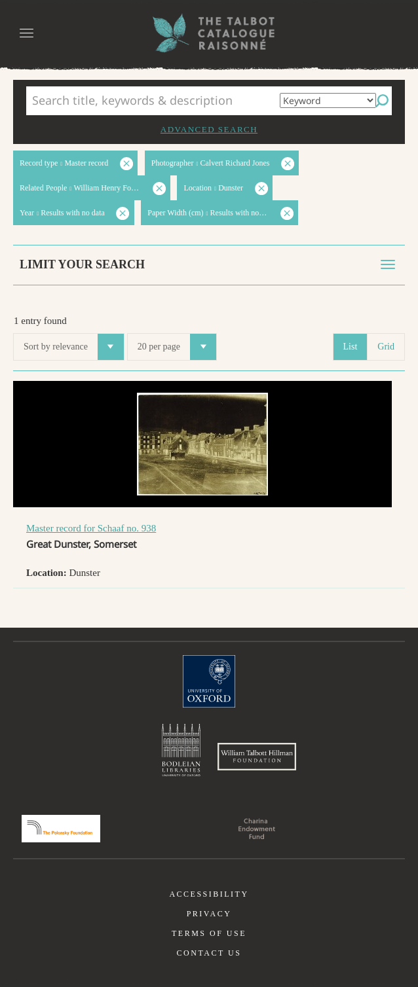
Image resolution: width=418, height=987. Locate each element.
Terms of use (209, 933)
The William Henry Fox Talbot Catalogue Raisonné (209, 33)
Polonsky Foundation (61, 829)
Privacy (209, 913)
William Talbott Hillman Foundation (257, 757)
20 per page (177, 347)
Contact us (209, 953)
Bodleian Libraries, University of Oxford (181, 750)
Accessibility (208, 894)
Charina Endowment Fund (257, 829)
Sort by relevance (74, 347)
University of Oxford (209, 681)
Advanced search (209, 129)
